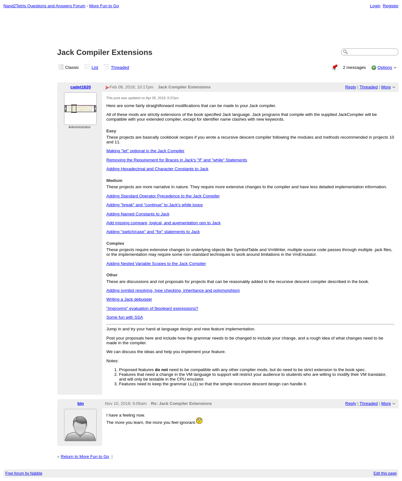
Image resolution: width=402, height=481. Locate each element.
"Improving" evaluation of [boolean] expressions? (152, 308)
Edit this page (385, 473)
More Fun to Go (104, 5)
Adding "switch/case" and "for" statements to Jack (153, 231)
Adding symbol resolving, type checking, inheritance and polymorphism (173, 290)
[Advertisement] (201, 29)
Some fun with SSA (124, 317)
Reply (350, 87)
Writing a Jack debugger (129, 299)
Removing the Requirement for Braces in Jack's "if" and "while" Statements (176, 160)
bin (80, 403)
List (95, 67)
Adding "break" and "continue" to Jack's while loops (154, 204)
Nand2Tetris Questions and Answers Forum (44, 5)
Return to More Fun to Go (85, 456)
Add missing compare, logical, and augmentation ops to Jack (163, 222)
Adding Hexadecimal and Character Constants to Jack (157, 168)
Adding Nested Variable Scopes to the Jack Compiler (156, 263)
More (386, 87)
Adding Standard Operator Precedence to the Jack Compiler (163, 196)
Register (391, 5)
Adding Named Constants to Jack (137, 214)
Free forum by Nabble (23, 473)
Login (375, 5)
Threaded (120, 67)
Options (384, 67)
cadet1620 (80, 87)
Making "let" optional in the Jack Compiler (145, 150)
